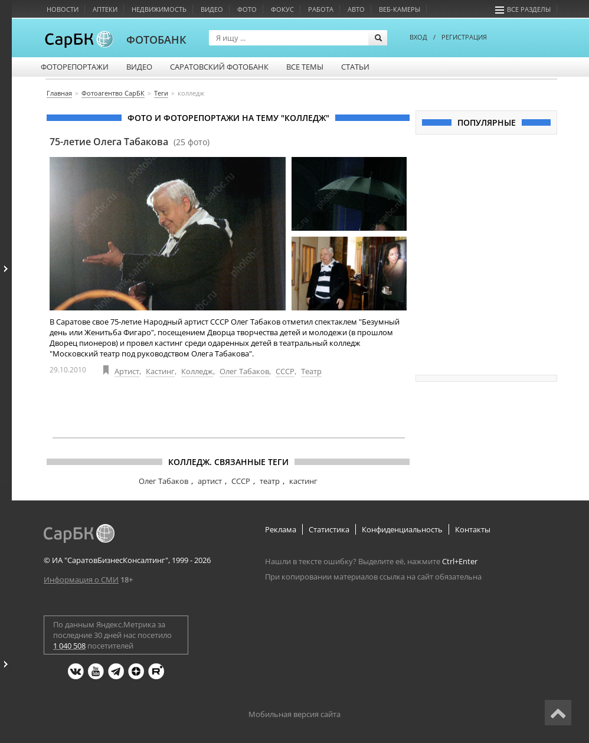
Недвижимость (159, 9)
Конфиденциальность (402, 529)
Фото (247, 9)
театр (270, 481)
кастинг (303, 481)
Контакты (472, 529)
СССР (285, 371)
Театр (311, 371)
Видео (212, 9)
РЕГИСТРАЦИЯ (464, 36)
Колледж (197, 371)
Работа (320, 9)
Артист (126, 371)
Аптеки (105, 9)
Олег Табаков (244, 371)
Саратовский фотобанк (219, 66)
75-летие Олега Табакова (130, 141)
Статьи (355, 66)
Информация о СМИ (81, 579)
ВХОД (418, 36)
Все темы (304, 66)
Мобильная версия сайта (294, 714)
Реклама (280, 529)
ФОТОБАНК (156, 39)
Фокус (282, 9)
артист (210, 481)
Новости (62, 9)
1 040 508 (69, 645)
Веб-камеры (399, 9)
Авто (356, 9)
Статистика (329, 529)
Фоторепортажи (75, 66)
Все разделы (523, 9)
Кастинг (160, 371)
